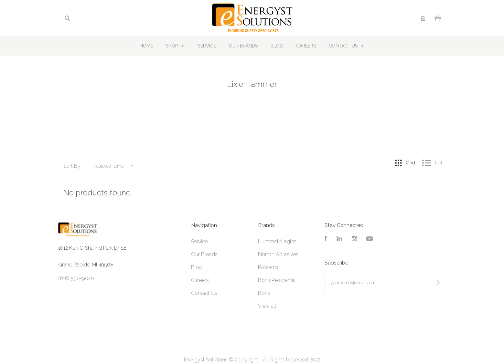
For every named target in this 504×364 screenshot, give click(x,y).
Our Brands (243, 45)
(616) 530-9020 (76, 278)
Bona (264, 293)
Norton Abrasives (278, 254)
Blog (277, 45)
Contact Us (346, 45)
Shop (175, 45)
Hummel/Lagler (277, 241)
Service (207, 45)
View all (267, 306)
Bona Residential (277, 280)
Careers (306, 45)
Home (146, 45)
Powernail (269, 267)
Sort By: (72, 166)
